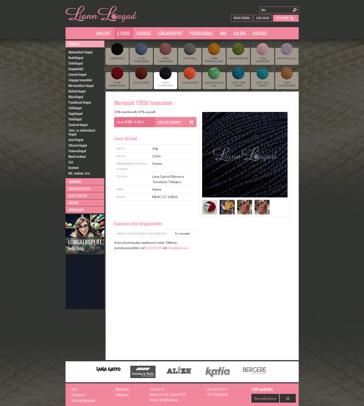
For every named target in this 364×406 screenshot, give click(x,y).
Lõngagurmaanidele (80, 79)
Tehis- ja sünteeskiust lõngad (81, 132)
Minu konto (122, 389)
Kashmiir (73, 167)
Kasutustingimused (83, 400)
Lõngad (73, 43)
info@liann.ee (178, 248)
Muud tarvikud (77, 156)
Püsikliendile (201, 33)
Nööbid (73, 202)
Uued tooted (77, 195)
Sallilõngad (75, 107)
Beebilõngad (75, 57)
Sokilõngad (75, 119)
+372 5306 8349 (217, 394)
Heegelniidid (75, 68)
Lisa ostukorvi (169, 122)
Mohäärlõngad (77, 91)
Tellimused (122, 394)
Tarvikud (74, 181)
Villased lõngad (77, 145)
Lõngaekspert (170, 33)
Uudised (144, 33)
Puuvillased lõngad (79, 102)
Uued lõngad (75, 139)
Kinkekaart (76, 209)
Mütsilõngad (75, 96)
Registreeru (242, 18)
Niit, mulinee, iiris (79, 173)
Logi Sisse (262, 18)
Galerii (239, 33)
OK (288, 398)
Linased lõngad (77, 74)
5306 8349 (154, 248)
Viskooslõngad (77, 150)
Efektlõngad (75, 63)
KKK (223, 33)
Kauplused (78, 394)
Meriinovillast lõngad (81, 85)
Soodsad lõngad (78, 124)
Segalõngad (75, 113)
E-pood (123, 33)
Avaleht (103, 33)
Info (74, 389)
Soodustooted (79, 188)
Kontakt (260, 33)
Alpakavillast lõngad (80, 52)
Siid (70, 162)
